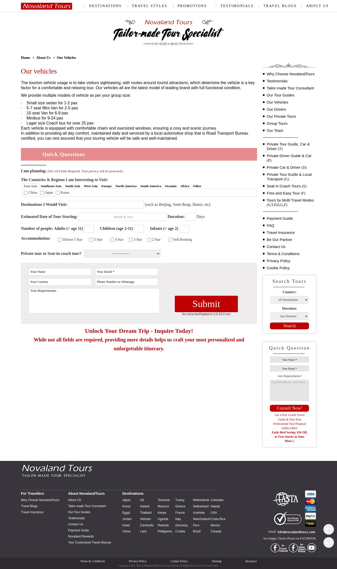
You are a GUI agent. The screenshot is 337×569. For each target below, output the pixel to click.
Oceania (171, 186)
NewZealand (201, 519)
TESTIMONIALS (237, 6)
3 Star (138, 239)
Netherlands (201, 500)
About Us (43, 58)
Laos (143, 531)
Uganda (163, 519)
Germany (181, 525)
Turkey (179, 500)
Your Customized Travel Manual (89, 542)
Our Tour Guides (280, 95)
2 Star (156, 239)
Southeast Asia (51, 186)
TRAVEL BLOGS (280, 6)
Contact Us (276, 246)
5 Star (98, 239)
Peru (196, 525)
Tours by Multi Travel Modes (290, 202)
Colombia (217, 500)
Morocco (163, 506)
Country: (289, 292)
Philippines (165, 531)
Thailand (146, 512)
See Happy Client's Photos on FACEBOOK (289, 538)
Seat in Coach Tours (286, 186)
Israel (126, 525)
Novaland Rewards (81, 536)
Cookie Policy (278, 268)
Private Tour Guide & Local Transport (289, 176)
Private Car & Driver (286, 167)
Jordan (127, 519)
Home (25, 58)
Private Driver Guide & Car (289, 158)
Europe (106, 186)
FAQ (270, 225)
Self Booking (182, 239)
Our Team (275, 130)
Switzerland (201, 506)
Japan (49, 192)
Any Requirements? (289, 376)
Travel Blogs (29, 506)
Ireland (144, 506)
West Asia (91, 186)
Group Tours (277, 123)
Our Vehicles (277, 102)
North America (126, 186)
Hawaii (215, 506)
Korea (65, 192)
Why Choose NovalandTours (291, 74)
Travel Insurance (281, 232)
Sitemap (216, 561)
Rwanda (163, 525)
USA (214, 512)
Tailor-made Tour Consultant (290, 88)
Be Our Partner (279, 239)
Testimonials (277, 81)
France (180, 512)
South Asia (72, 186)
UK (142, 500)
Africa (184, 186)
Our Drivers (276, 109)
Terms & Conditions (283, 254)
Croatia (180, 531)
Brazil (197, 531)
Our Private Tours (281, 116)
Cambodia (147, 525)
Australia (199, 512)
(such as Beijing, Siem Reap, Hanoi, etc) (177, 204)
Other (197, 186)
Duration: (289, 308)
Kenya (162, 512)
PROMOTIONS (192, 6)
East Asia (30, 186)
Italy (178, 519)
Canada (216, 531)
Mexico (215, 525)
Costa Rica (218, 519)
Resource (251, 561)
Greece (180, 506)
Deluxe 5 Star (72, 239)
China (33, 192)
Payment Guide (280, 218)
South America (150, 186)
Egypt (126, 512)
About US (74, 500)
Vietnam (145, 519)
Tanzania (164, 500)
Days (200, 216)
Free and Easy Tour (286, 193)
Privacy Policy (278, 261)
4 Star (119, 239)
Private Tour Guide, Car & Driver (288, 146)
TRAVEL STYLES (149, 6)
